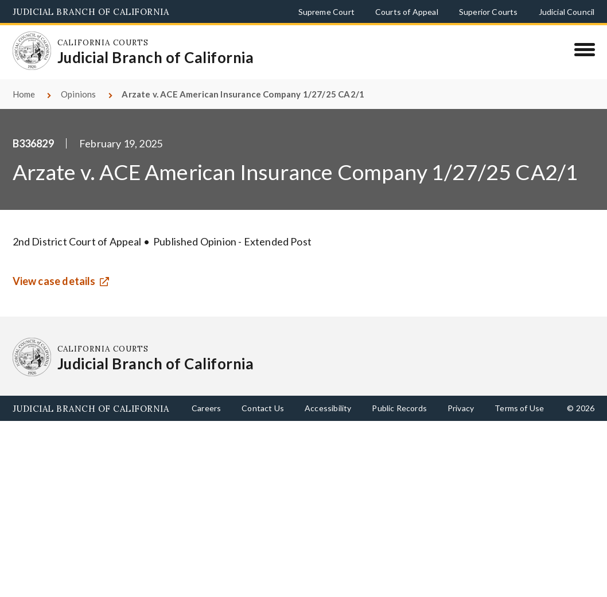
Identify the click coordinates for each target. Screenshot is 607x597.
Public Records (399, 408)
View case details (54, 281)
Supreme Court (326, 12)
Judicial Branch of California (91, 11)
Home (24, 94)
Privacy (461, 408)
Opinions (78, 94)
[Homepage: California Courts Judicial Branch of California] (32, 51)
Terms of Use (519, 408)
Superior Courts (488, 12)
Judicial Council (567, 12)
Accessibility (328, 408)
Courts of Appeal (406, 12)
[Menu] (584, 49)
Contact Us (263, 408)
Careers (206, 408)
